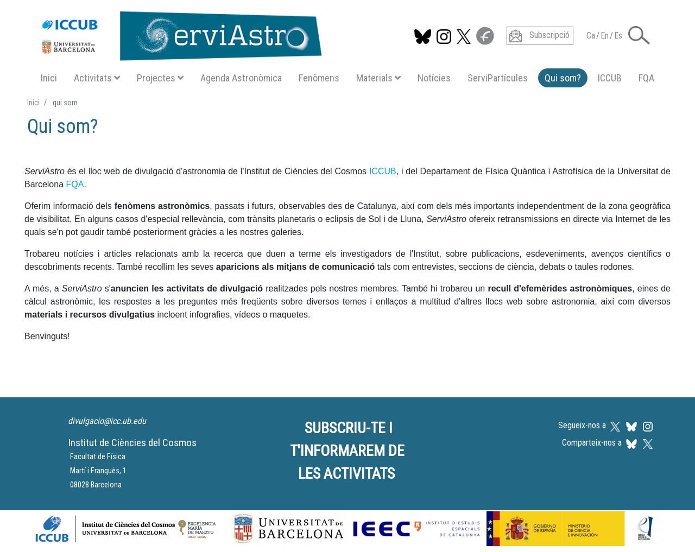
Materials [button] (378, 78)
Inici (49, 78)
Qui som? (563, 78)
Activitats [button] (97, 78)
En (605, 35)
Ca (590, 35)
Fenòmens (319, 78)
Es (618, 35)
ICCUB (610, 78)
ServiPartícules (497, 78)
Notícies (434, 78)
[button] (639, 34)
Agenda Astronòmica (241, 78)
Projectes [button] (160, 78)
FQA (646, 78)
